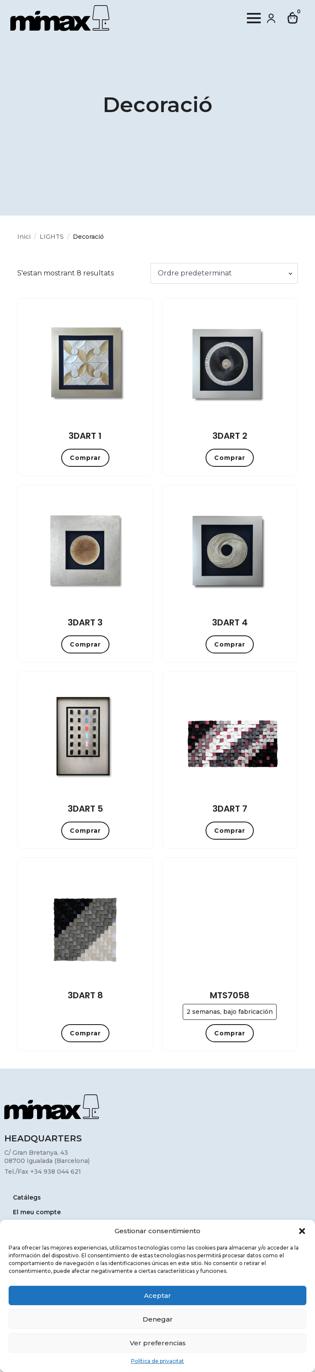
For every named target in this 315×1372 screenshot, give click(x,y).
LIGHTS (52, 237)
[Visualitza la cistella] (293, 18)
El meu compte (37, 1212)
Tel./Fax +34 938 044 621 (42, 1171)
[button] (302, 1231)
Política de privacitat (157, 1361)
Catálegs (27, 1197)
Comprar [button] (85, 458)
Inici (24, 237)
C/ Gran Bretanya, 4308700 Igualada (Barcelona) (47, 1157)
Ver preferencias (158, 1343)
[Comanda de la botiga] (224, 273)
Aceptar (157, 1295)
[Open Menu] (254, 18)
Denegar (158, 1319)
